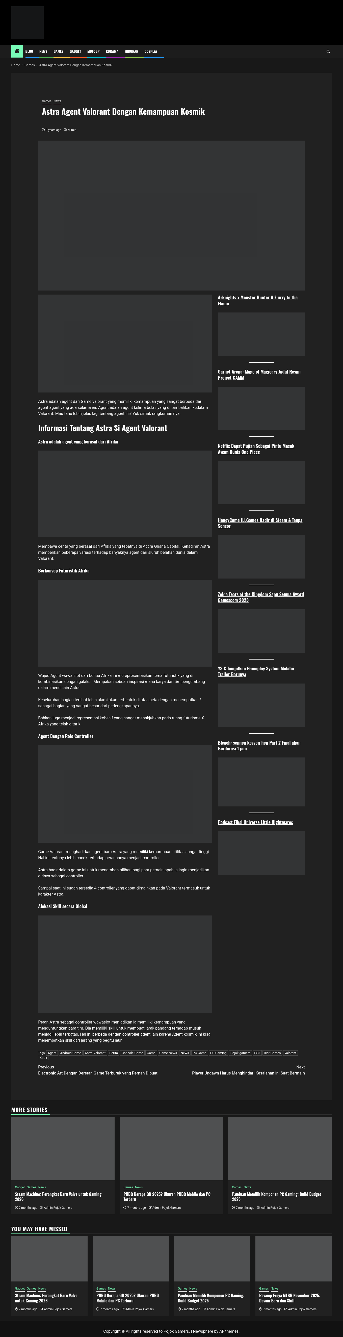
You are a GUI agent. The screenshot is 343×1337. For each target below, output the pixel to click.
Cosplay (150, 51)
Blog (29, 51)
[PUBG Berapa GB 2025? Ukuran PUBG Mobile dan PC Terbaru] (171, 1148)
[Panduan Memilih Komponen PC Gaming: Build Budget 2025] (280, 1148)
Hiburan (131, 51)
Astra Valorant (95, 1053)
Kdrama (112, 51)
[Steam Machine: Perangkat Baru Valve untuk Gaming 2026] (63, 1148)
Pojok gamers (240, 1053)
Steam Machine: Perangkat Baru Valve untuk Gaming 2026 (58, 1196)
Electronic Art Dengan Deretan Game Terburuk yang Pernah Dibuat (104, 1070)
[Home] (17, 51)
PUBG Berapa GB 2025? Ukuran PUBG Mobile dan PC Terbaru (166, 1196)
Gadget (75, 51)
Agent (52, 1053)
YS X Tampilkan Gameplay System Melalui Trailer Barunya (256, 671)
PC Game (199, 1053)
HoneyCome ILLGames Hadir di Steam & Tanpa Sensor (260, 523)
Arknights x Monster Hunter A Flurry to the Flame (258, 300)
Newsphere (203, 1331)
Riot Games (272, 1053)
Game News (168, 1053)
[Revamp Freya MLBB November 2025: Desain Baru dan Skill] (293, 1258)
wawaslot (102, 1022)
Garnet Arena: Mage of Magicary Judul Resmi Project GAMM (259, 374)
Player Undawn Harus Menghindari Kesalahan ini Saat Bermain (238, 1070)
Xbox (43, 1058)
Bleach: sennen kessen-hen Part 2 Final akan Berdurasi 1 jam (259, 745)
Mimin (72, 130)
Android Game (70, 1053)
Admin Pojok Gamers (58, 1208)
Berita (113, 1053)
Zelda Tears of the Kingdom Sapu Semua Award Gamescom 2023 (261, 597)
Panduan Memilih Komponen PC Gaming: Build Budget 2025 (276, 1196)
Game (151, 1053)
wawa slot (71, 675)
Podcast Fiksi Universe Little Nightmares (255, 822)
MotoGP (93, 51)
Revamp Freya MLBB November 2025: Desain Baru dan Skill (289, 1298)
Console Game (132, 1053)
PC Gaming (218, 1053)
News (43, 51)
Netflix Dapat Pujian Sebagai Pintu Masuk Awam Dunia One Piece (256, 448)
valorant (291, 1053)
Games (58, 51)
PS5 (257, 1053)
